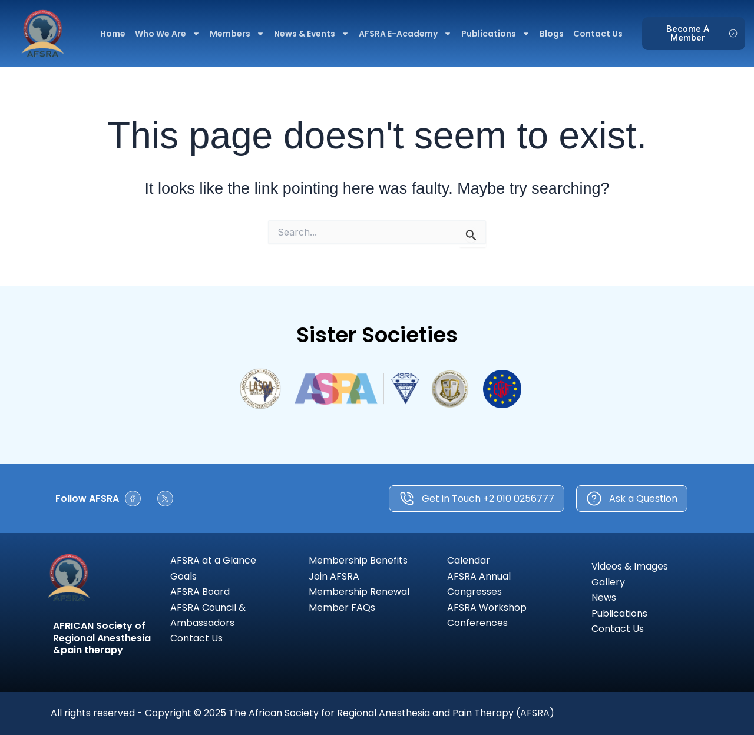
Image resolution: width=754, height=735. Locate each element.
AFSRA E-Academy (405, 34)
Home (112, 33)
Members (237, 34)
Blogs (552, 33)
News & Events (311, 34)
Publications (495, 34)
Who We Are (167, 34)
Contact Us (598, 33)
